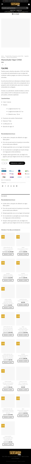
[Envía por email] (11, 186)
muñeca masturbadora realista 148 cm (8, 249)
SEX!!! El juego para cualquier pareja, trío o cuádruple (23, 384)
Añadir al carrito (17, 163)
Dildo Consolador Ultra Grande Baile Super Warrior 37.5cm (8, 439)
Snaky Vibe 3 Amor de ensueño (23, 275)
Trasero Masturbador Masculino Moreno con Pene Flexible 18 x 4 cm (8, 330)
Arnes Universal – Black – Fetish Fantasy (23, 249)
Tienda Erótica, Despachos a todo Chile (14, 56)
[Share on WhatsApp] (2, 186)
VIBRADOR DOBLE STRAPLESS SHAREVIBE (8, 275)
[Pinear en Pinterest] (14, 186)
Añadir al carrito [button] (8, 254)
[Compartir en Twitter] (8, 186)
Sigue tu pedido (21, 461)
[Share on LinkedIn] (16, 186)
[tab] (15, 196)
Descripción (4, 196)
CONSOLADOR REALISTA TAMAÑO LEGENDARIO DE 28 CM (8, 302)
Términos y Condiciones (11, 461)
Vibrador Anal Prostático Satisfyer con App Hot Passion (8, 384)
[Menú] (2, 4)
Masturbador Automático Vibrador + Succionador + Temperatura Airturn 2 (8, 357)
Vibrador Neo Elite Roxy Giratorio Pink (23, 356)
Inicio (2, 56)
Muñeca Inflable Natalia (23, 301)
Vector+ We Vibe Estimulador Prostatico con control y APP (23, 330)
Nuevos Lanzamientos (12, 57)
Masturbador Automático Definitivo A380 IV (23, 411)
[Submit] (27, 8)
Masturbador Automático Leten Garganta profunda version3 (8, 412)
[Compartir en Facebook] (5, 186)
